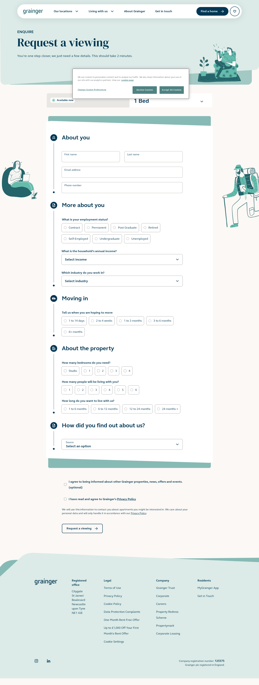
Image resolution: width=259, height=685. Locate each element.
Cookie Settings (114, 648)
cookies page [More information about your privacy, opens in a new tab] (127, 80)
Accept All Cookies (171, 90)
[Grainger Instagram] (36, 669)
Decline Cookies (145, 90)
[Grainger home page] (33, 11)
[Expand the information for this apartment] (202, 101)
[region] (130, 83)
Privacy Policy (126, 505)
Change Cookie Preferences (92, 89)
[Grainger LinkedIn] (48, 669)
